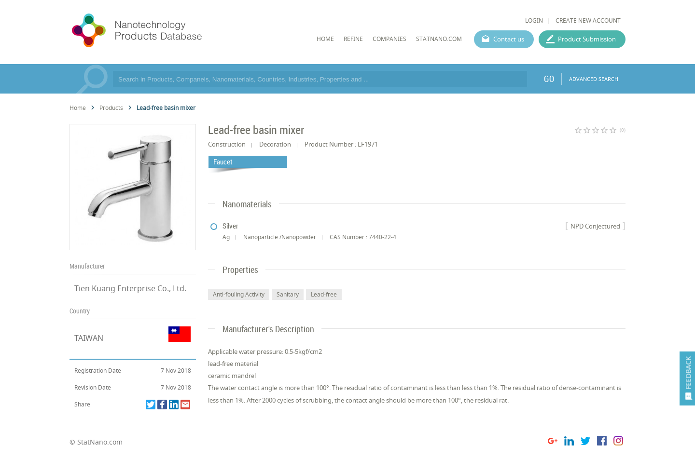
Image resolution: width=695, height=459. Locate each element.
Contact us (508, 39)
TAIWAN (88, 338)
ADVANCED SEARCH (593, 78)
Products (111, 108)
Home (78, 108)
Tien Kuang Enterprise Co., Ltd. (130, 288)
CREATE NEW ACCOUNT (588, 20)
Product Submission (587, 39)
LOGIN (534, 20)
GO (549, 78)
